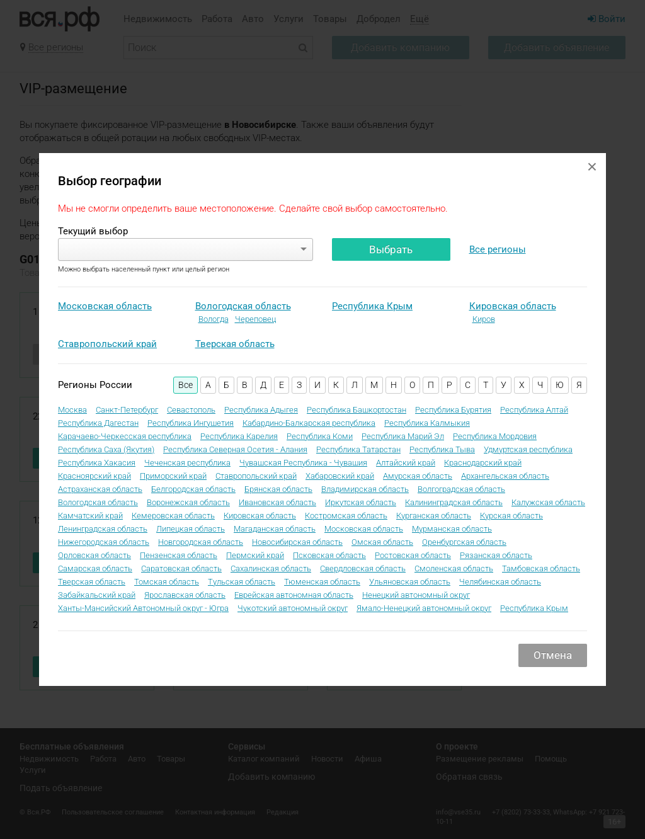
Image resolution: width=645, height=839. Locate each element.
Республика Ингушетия (190, 423)
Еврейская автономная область (293, 595)
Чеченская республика (187, 462)
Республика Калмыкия (427, 423)
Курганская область (433, 515)
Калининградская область (454, 502)
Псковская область (329, 555)
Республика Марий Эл (403, 436)
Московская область (105, 306)
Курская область (511, 515)
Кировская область (512, 306)
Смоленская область (453, 568)
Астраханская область (100, 489)
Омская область (382, 542)
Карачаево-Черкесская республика (124, 436)
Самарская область (95, 568)
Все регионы (497, 249)
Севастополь (191, 409)
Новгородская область (200, 542)
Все (185, 385)
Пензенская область (178, 555)
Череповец (255, 319)
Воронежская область (188, 502)
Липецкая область (190, 529)
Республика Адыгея (261, 409)
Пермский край (255, 555)
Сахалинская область (271, 568)
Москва (72, 409)
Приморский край (173, 476)
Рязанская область (496, 555)
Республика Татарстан (358, 449)
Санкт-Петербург (127, 409)
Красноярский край (94, 476)
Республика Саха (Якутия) (106, 449)
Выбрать (391, 249)
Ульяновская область (409, 581)
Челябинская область (500, 581)
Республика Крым (372, 306)
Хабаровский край (339, 476)
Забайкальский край (96, 595)
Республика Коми (320, 436)
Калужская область (548, 502)
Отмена (553, 655)
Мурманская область (452, 529)
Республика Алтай (534, 409)
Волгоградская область (461, 489)
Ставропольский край (107, 344)
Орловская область (94, 555)
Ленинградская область (102, 529)
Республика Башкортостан (356, 409)
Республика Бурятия (453, 409)
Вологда (213, 319)
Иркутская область (360, 502)
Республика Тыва (442, 449)
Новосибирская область (297, 542)
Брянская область (278, 489)
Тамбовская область (541, 568)
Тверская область (235, 344)
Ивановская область (277, 502)
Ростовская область (413, 555)
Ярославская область (184, 595)
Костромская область (346, 515)
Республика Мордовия (495, 436)
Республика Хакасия (96, 462)
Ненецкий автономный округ (416, 595)
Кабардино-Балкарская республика (309, 423)
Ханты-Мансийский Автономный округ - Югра (143, 608)
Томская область (166, 581)
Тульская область (241, 581)
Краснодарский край (483, 462)
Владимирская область (365, 489)
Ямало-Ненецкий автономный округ (424, 608)
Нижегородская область (103, 542)
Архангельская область (505, 476)
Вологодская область (243, 306)
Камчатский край (90, 515)
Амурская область (417, 476)
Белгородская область (193, 489)
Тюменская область (322, 581)
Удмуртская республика (528, 449)
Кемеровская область (173, 515)
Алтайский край (405, 462)
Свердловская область (363, 568)
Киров (483, 319)
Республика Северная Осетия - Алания (235, 449)
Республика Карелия (239, 436)
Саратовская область (181, 568)
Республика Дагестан (98, 423)
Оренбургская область (464, 542)
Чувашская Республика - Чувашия (303, 462)
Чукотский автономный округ (292, 608)
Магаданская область (275, 529)
